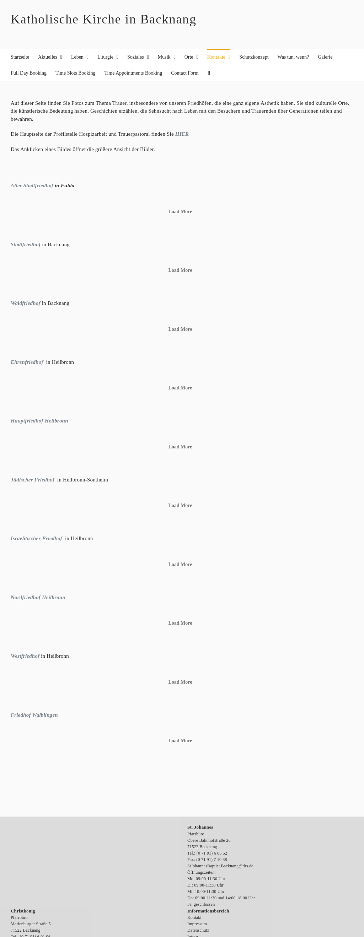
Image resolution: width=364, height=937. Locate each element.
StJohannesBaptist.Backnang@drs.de (220, 865)
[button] (209, 73)
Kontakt (194, 917)
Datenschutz (198, 930)
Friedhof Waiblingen (34, 715)
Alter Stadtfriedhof (32, 185)
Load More (180, 211)
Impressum (197, 923)
